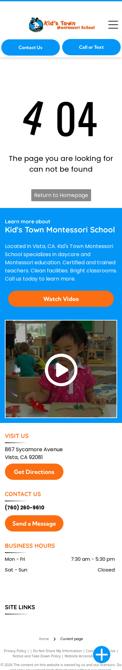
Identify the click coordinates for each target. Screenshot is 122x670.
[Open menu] (113, 25)
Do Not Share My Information (57, 650)
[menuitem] (17, 621)
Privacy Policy (15, 650)
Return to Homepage (61, 195)
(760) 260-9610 (24, 507)
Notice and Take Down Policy (37, 655)
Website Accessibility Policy (86, 655)
